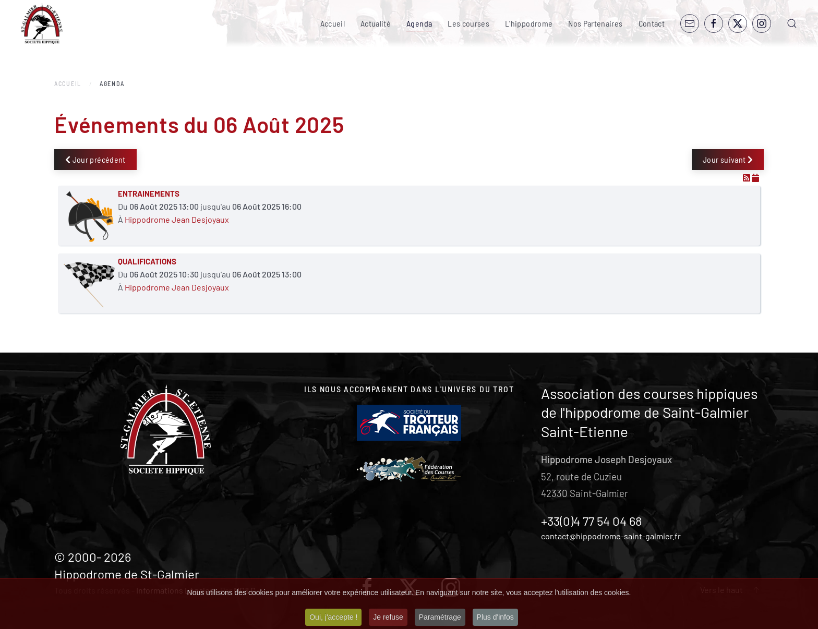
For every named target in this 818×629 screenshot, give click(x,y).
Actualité (375, 23)
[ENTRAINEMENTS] (89, 216)
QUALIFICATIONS (147, 261)
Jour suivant (728, 159)
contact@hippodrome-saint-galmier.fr (611, 536)
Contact (652, 23)
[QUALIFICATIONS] (89, 283)
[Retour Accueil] (42, 23)
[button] (792, 23)
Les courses (468, 23)
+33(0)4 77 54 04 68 (591, 520)
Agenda (419, 23)
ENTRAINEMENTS (148, 193)
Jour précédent (95, 159)
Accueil (332, 23)
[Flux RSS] (747, 178)
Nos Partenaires (595, 23)
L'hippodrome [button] (528, 23)
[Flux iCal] (755, 178)
